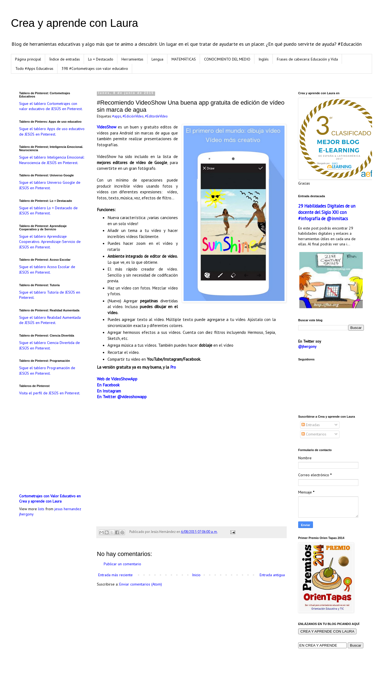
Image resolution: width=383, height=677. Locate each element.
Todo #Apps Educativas (34, 68)
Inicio (196, 574)
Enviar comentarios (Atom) (140, 584)
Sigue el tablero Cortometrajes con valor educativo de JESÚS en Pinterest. (51, 106)
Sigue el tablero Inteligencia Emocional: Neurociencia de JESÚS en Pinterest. (51, 160)
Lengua (157, 59)
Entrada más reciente (115, 574)
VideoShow (106, 127)
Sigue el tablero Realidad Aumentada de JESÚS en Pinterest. (50, 320)
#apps (116, 116)
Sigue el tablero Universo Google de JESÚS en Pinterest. (49, 185)
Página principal (28, 59)
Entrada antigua (272, 574)
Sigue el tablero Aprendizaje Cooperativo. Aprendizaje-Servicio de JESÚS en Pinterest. (50, 241)
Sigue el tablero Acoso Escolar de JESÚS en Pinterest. (47, 269)
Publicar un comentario (122, 563)
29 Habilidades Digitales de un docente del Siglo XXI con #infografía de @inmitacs (326, 212)
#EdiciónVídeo (133, 116)
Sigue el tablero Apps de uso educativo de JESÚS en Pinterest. (52, 131)
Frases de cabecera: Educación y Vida (307, 59)
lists (41, 508)
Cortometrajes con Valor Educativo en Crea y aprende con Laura (50, 499)
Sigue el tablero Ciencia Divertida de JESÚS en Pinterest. (49, 345)
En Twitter (106, 396)
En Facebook (108, 385)
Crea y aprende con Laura (74, 23)
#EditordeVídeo (156, 116)
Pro (173, 367)
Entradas (310, 424)
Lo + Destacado (100, 59)
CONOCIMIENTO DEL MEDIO (227, 59)
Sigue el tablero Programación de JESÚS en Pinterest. (47, 370)
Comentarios (313, 434)
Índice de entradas (64, 59)
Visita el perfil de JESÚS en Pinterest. (49, 393)
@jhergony (307, 346)
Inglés (264, 59)
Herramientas (132, 59)
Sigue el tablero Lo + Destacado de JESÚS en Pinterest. (48, 210)
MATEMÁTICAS (184, 59)
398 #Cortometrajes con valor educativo (95, 68)
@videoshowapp (132, 396)
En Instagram (109, 391)
